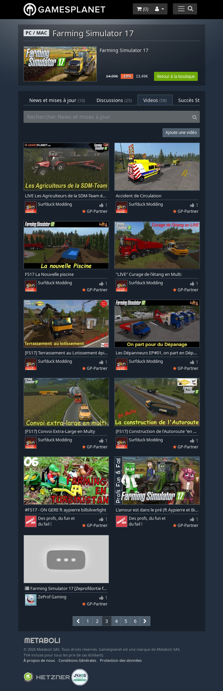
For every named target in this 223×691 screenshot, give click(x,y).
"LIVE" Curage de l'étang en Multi (148, 274)
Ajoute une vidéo (181, 132)
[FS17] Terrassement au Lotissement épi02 (66, 352)
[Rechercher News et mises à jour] (107, 117)
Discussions (114, 100)
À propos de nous (39, 660)
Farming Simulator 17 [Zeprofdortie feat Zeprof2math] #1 (66, 588)
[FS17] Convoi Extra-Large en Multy (60, 431)
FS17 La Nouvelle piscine (49, 274)
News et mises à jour (57, 100)
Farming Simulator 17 (124, 50)
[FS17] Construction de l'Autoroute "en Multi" (157, 431)
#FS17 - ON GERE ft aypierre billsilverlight (65, 509)
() (142, 9)
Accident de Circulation (138, 195)
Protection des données (121, 660)
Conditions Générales (77, 660)
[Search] (194, 117)
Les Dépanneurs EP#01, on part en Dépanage (157, 352)
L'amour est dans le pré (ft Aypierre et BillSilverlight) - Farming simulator (157, 509)
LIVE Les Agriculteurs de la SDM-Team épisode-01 (66, 195)
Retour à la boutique (176, 76)
